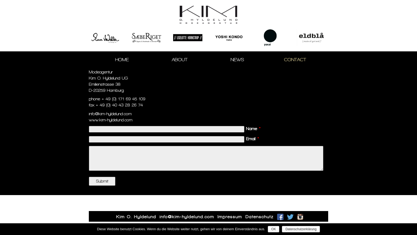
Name (253, 128)
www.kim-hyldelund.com (110, 120)
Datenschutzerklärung (300, 229)
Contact (295, 59)
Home (122, 59)
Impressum (230, 217)
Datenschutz (259, 217)
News (237, 59)
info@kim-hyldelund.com (110, 114)
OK (273, 229)
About (179, 59)
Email (252, 139)
